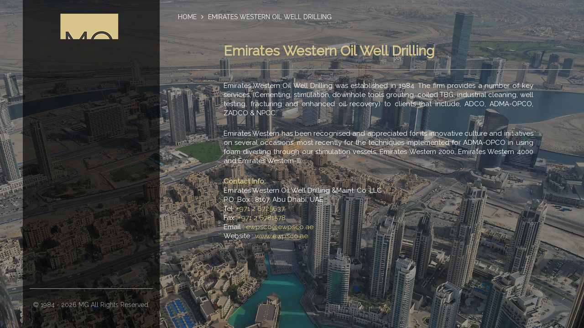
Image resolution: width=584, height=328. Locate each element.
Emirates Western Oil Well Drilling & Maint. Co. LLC (89, 199)
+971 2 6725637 (260, 209)
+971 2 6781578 (262, 218)
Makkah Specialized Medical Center (89, 258)
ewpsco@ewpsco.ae (279, 227)
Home (187, 16)
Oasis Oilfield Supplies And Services (89, 276)
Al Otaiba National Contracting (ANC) (89, 222)
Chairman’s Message (89, 130)
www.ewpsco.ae (281, 236)
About (89, 112)
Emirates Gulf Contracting (89, 240)
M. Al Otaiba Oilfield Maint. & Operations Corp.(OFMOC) (89, 172)
